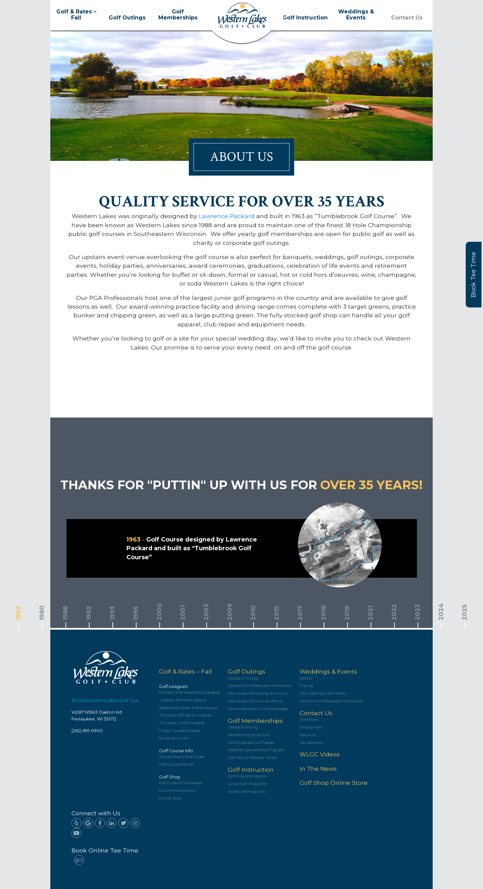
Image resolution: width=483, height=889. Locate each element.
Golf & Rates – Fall (76, 14)
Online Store (170, 798)
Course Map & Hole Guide (182, 757)
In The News (318, 768)
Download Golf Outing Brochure (257, 693)
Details (306, 678)
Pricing (306, 686)
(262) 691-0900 (87, 730)
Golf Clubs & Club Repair (181, 783)
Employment (311, 727)
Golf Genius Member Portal (252, 758)
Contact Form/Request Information (259, 686)
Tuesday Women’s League (182, 700)
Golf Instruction (305, 17)
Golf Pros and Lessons (247, 776)
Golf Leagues (173, 686)
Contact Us (407, 17)
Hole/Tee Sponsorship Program (256, 750)
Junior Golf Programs (247, 784)
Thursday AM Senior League (185, 715)
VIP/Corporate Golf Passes (251, 743)
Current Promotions (177, 790)
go (79, 859)
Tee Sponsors (311, 743)
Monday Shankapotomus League (189, 692)
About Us (308, 735)
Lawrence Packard (227, 215)
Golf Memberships (178, 14)
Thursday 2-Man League (181, 723)
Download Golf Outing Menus (255, 701)
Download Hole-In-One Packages (258, 709)
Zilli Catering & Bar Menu (323, 693)
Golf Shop (169, 776)
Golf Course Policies (176, 764)
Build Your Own (174, 738)
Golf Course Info (176, 750)
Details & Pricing (243, 678)
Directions (309, 719)
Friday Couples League (179, 730)
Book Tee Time (473, 274)
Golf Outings (127, 17)
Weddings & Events (356, 14)
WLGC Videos (320, 754)
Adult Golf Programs (246, 791)
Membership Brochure (248, 735)
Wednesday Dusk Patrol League (188, 708)
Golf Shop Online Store (334, 782)
